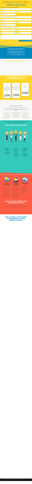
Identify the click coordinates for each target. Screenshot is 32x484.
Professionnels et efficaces (24, 152)
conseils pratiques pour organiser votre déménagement (25, 194)
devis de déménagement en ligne (18, 54)
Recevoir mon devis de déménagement (25, 40)
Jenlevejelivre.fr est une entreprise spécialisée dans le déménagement (16, 49)
